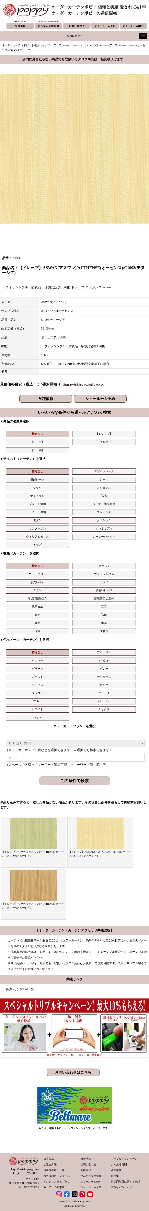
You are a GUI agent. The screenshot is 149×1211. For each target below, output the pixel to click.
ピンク (104, 684)
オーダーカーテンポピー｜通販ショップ (26, 45)
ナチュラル (37, 495)
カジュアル (104, 487)
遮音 (104, 606)
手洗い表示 (37, 582)
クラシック (104, 520)
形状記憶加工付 (37, 598)
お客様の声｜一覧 (54, 1170)
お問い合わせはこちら (73, 1072)
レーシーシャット (104, 536)
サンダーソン (37, 528)
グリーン (37, 668)
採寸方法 (48, 1158)
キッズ (37, 544)
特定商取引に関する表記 (125, 1181)
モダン (37, 520)
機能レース (37, 479)
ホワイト (37, 709)
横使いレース (104, 590)
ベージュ (104, 701)
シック (37, 487)
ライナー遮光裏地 (104, 504)
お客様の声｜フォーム (56, 1175)
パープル (37, 684)
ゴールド (37, 676)
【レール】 (37, 450)
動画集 (115, 1175)
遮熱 (37, 623)
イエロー (37, 660)
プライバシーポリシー (124, 1187)
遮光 (104, 495)
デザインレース (104, 471)
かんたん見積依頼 (91, 1175)
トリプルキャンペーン (124, 1158)
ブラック (104, 693)
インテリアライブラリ (56, 1181)
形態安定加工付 (104, 598)
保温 (37, 631)
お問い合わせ (88, 1164)
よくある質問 (119, 1164)
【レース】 (37, 442)
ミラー (37, 590)
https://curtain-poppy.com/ (25, 1169)
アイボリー (104, 652)
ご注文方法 (50, 1164)
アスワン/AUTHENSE (66, 45)
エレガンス (104, 512)
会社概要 (116, 1170)
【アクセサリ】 (104, 442)
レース (104, 479)
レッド (37, 717)
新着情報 (85, 1158)
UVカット (104, 565)
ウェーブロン (37, 574)
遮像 (104, 614)
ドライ (104, 582)
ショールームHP (90, 1181)
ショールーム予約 (100, 399)
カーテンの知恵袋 (54, 1187)
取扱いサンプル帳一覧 (19, 989)
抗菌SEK (37, 606)
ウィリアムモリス (37, 536)
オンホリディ (104, 528)
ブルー (37, 701)
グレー (104, 668)
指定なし (37, 433)
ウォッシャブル (104, 574)
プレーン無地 (37, 504)
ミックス (104, 709)
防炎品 (104, 631)
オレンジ (104, 660)
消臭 (104, 623)
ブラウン (37, 693)
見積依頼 (45, 399)
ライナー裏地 (37, 512)
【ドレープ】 (104, 433)
